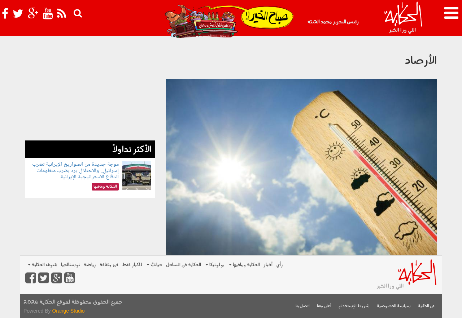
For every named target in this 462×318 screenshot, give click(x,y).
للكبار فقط (132, 264)
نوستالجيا (70, 264)
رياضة (90, 264)
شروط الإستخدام (354, 306)
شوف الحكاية (42, 264)
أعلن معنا (324, 306)
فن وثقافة (109, 264)
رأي (279, 264)
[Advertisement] (90, 90)
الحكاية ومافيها (244, 264)
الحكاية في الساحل (183, 264)
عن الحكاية (426, 306)
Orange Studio (68, 311)
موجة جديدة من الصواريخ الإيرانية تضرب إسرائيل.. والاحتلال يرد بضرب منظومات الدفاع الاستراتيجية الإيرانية (75, 171)
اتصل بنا (303, 306)
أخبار (268, 264)
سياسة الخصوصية (394, 306)
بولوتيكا (215, 264)
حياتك (154, 264)
